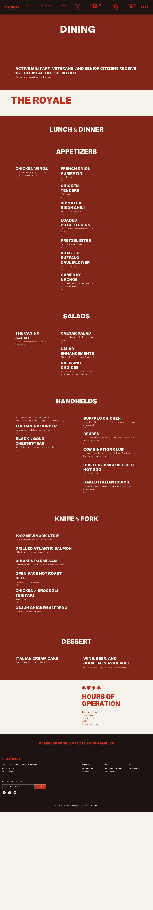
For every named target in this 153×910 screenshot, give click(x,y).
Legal (131, 862)
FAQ (106, 862)
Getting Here (87, 866)
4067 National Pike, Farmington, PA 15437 (19, 862)
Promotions (46, 5)
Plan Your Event (115, 7)
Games (28, 5)
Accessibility (134, 866)
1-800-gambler (100, 841)
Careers (85, 870)
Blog (131, 870)
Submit (40, 884)
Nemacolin (86, 862)
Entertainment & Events (96, 6)
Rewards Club (132, 6)
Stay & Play (77, 7)
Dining (63, 5)
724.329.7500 (7, 870)
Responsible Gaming (113, 866)
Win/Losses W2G (112, 870)
